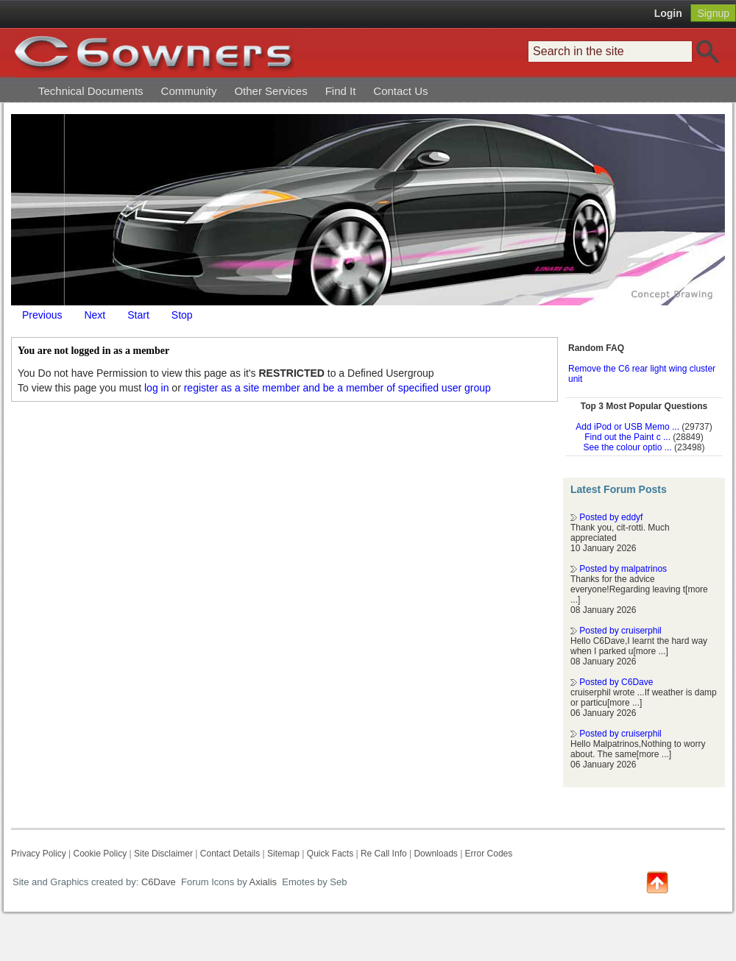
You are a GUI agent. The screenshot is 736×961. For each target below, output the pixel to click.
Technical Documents (91, 91)
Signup (713, 13)
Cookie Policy (100, 853)
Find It (340, 91)
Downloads (435, 853)
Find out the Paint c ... (627, 437)
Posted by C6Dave (616, 682)
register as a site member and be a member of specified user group (337, 388)
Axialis (263, 881)
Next (94, 315)
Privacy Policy (38, 853)
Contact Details (230, 853)
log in (156, 388)
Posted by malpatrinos (623, 569)
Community (189, 91)
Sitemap (283, 853)
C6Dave (157, 881)
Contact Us (400, 91)
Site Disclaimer (163, 853)
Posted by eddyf (611, 517)
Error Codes (489, 853)
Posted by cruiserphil (620, 630)
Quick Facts (331, 853)
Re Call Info (384, 853)
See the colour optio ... (628, 447)
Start (138, 315)
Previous (42, 315)
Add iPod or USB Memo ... (627, 427)
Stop (182, 315)
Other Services (270, 91)
